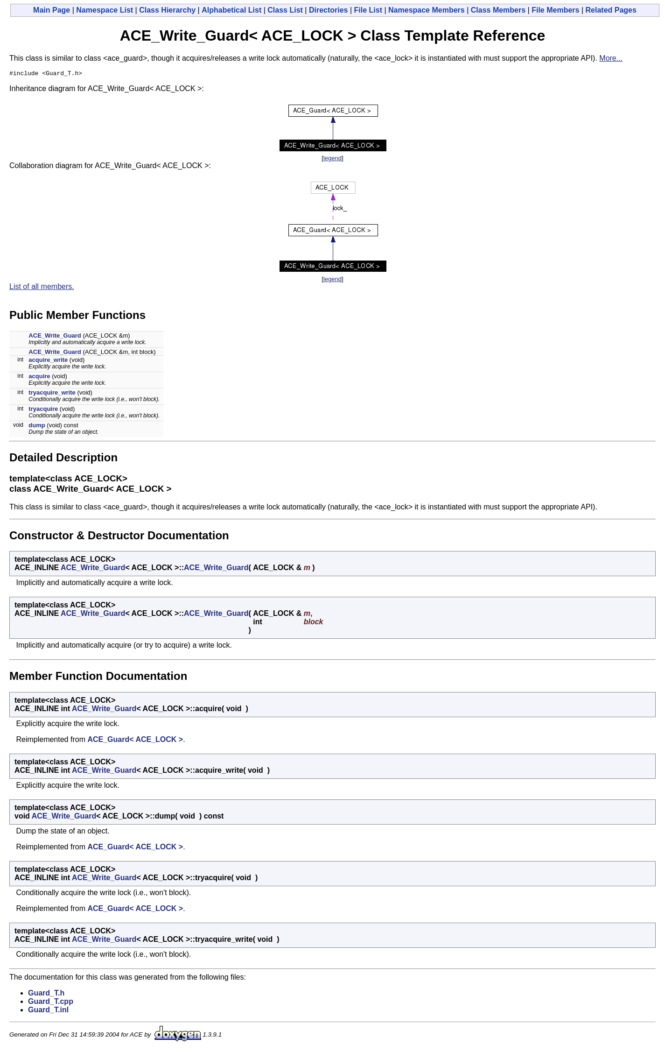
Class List (285, 10)
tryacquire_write (51, 393)
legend (332, 159)
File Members (555, 10)
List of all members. (41, 288)
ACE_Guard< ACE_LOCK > (135, 741)
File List (368, 10)
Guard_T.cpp (50, 1003)
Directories (328, 10)
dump (36, 426)
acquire (39, 377)
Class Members (498, 10)
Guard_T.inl (48, 1011)
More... (611, 58)
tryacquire (43, 410)
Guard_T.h (46, 994)
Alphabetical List (231, 10)
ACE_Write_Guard (54, 336)
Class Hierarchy (167, 10)
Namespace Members (426, 10)
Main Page (51, 10)
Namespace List (104, 10)
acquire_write (48, 361)
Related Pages (611, 10)
